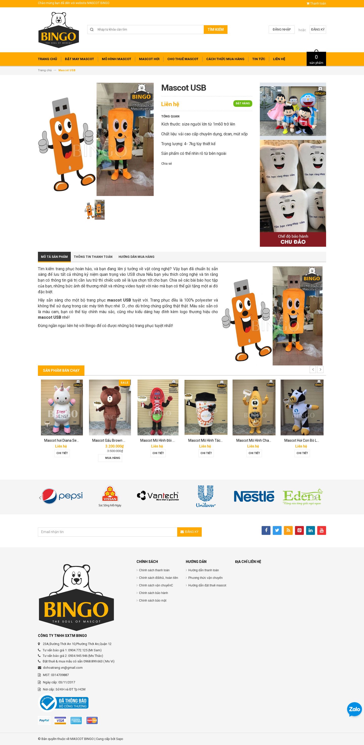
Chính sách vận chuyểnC (156, 585)
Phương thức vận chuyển (205, 578)
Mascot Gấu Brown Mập (111, 440)
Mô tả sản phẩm (54, 257)
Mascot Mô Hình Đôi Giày (159, 440)
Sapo (119, 739)
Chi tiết (62, 453)
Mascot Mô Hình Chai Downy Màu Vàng (267, 440)
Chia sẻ (166, 163)
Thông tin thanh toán (93, 257)
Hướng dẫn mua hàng (136, 257)
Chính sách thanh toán (154, 570)
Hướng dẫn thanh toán (203, 570)
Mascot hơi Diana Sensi (62, 440)
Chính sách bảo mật (152, 600)
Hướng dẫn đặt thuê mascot (207, 585)
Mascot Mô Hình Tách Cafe (209, 440)
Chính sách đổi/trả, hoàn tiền (158, 578)
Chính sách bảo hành (153, 593)
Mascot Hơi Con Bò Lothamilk (307, 440)
